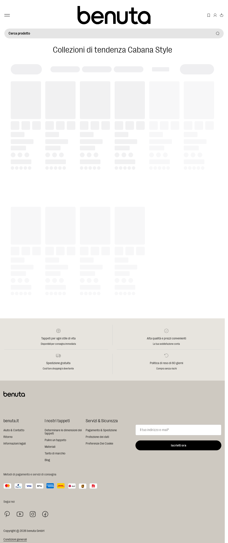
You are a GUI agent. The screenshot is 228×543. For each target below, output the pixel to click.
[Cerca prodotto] (114, 33)
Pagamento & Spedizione (101, 430)
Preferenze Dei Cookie (99, 443)
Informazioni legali (14, 443)
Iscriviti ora (178, 445)
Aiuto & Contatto (13, 430)
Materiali (50, 447)
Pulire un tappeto (55, 440)
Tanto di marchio (55, 453)
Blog (47, 460)
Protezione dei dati (97, 437)
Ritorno (7, 437)
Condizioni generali (15, 539)
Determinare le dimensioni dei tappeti (63, 431)
